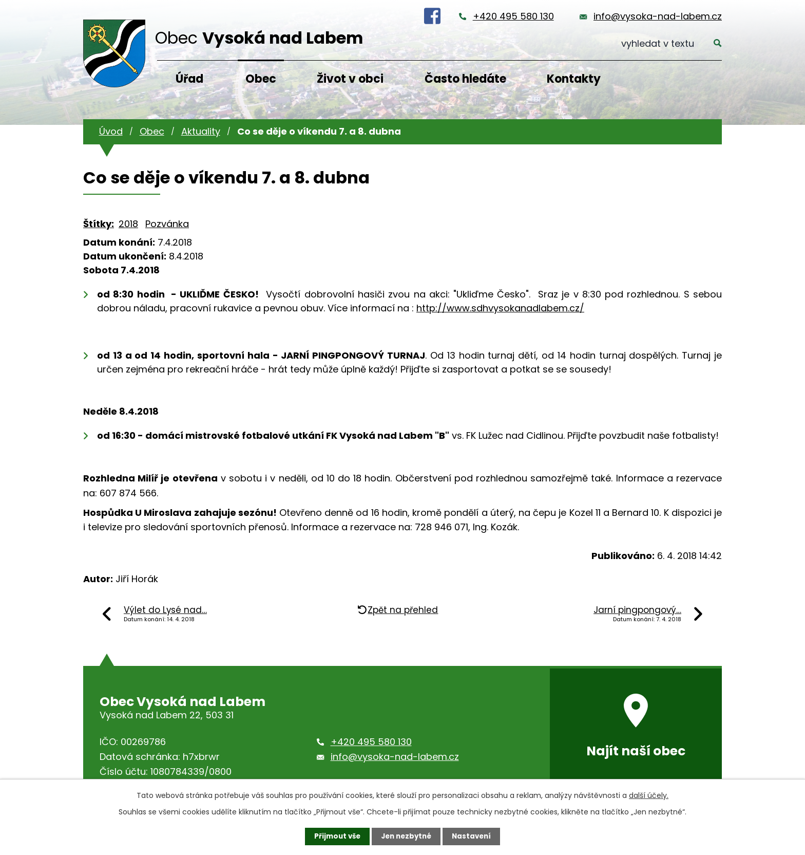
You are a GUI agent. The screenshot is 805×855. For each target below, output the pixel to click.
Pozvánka (167, 223)
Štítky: (98, 223)
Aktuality (200, 131)
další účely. (648, 795)
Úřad (189, 79)
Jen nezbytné (406, 836)
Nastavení (474, 836)
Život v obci (350, 79)
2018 (128, 223)
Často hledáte (465, 79)
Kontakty (574, 79)
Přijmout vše (334, 836)
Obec (260, 79)
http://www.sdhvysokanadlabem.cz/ (500, 308)
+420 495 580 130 (513, 16)
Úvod (111, 131)
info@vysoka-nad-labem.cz (657, 16)
